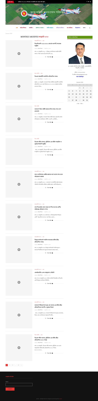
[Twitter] (88, 2)
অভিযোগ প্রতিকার (60, 28)
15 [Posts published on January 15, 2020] (79, 94)
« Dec (78, 104)
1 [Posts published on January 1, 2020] (79, 88)
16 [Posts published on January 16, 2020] (83, 94)
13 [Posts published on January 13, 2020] (72, 94)
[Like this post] (45, 57)
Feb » (81, 104)
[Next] (17, 2)
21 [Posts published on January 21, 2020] (76, 97)
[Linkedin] (90, 2)
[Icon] (19, 53)
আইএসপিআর (23, 28)
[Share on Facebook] (47, 57)
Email (7, 381)
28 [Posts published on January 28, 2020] (76, 100)
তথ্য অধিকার (69, 28)
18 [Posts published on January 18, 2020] (90, 94)
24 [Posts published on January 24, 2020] (87, 97)
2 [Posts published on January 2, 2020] (83, 88)
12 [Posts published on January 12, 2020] (69, 94)
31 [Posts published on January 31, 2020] (87, 100)
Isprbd (60, 399)
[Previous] (15, 2)
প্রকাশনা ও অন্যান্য (40, 28)
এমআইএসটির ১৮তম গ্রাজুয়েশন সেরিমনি (44, 272)
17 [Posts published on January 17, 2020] (87, 94)
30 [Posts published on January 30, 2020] (83, 100)
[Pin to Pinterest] (50, 57)
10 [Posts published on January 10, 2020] (87, 91)
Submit (10, 389)
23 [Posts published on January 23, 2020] (83, 97)
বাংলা (84, 28)
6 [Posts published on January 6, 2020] (72, 91)
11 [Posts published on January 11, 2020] (90, 91)
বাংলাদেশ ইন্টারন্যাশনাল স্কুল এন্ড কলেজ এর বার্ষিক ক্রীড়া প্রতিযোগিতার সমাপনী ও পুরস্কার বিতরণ (48, 306)
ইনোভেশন (77, 28)
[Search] (89, 28)
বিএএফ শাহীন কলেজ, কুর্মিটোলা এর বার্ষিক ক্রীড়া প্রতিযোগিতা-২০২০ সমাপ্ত (46, 339)
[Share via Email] (52, 57)
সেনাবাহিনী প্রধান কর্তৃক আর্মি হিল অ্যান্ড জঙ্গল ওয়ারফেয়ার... (30, 2)
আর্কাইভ (31, 28)
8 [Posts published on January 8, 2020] (79, 91)
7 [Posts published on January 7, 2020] (76, 91)
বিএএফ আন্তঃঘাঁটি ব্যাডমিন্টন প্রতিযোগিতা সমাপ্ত (46, 76)
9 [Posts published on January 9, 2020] (83, 91)
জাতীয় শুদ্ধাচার (50, 28)
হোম (17, 28)
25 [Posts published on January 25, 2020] (90, 97)
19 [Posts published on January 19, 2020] (69, 97)
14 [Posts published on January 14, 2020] (76, 94)
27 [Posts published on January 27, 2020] (72, 100)
